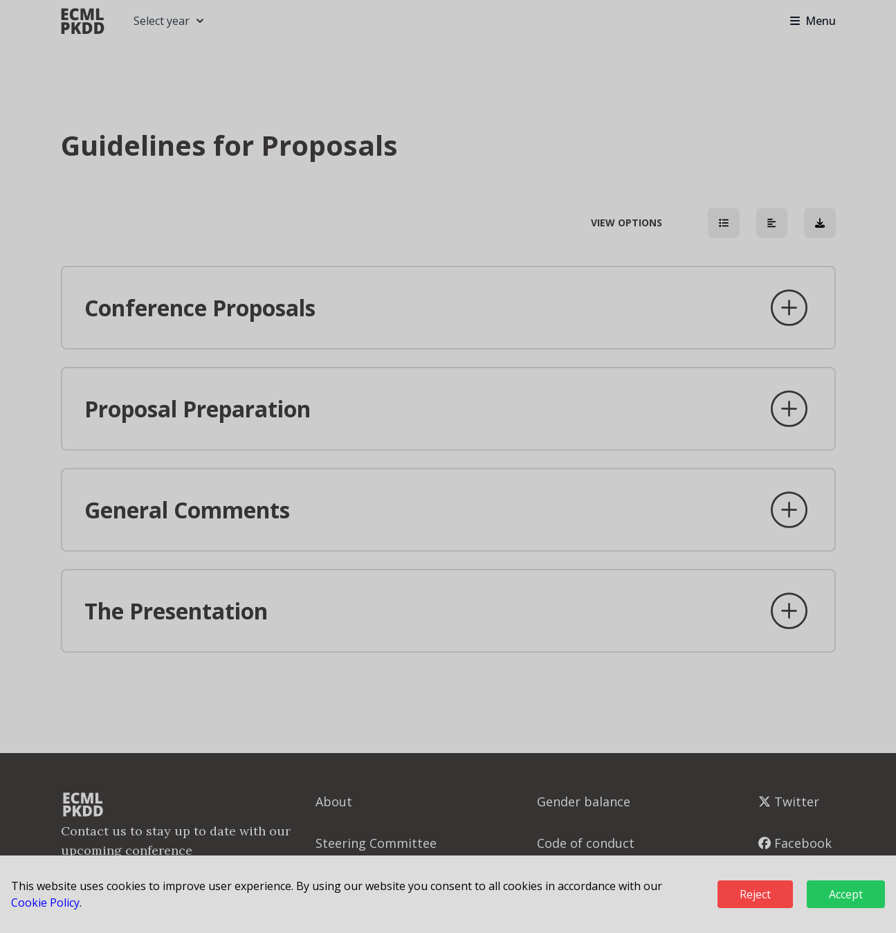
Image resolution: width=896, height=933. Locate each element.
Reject (755, 894)
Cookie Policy (45, 902)
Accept (846, 894)
